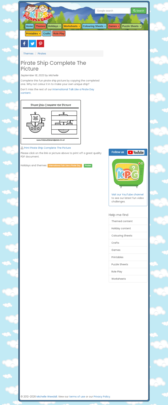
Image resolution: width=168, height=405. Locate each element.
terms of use (77, 396)
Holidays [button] (54, 26)
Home (29, 26)
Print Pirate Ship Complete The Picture (46, 148)
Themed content (122, 221)
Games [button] (114, 26)
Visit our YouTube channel (127, 194)
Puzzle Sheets (119, 264)
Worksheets (118, 279)
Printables (117, 257)
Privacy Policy (102, 396)
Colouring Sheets (121, 235)
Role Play (58, 33)
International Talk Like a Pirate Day (64, 165)
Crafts (46, 33)
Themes (40, 26)
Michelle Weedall (47, 396)
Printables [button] (33, 33)
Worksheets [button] (72, 26)
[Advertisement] (62, 205)
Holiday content (121, 228)
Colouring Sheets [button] (94, 26)
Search (138, 10)
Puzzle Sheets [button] (131, 26)
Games (115, 250)
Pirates (42, 53)
